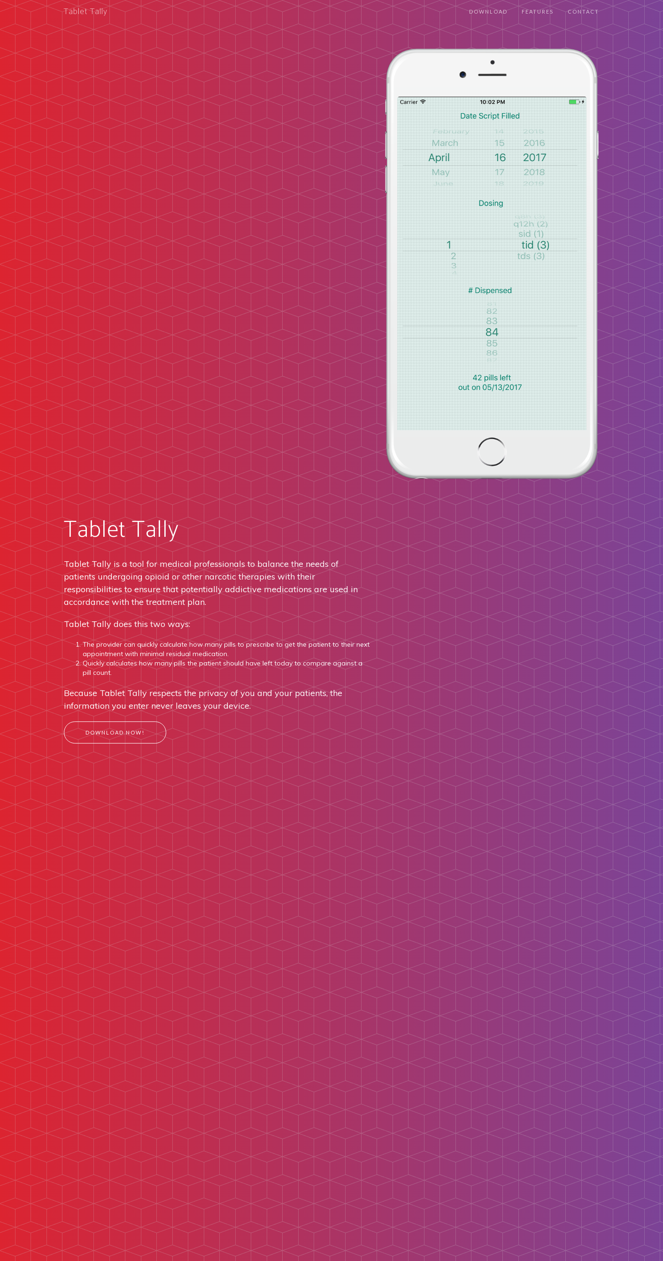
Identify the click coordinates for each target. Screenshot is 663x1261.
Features (538, 11)
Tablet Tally (86, 12)
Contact (583, 11)
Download (488, 11)
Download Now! (115, 732)
